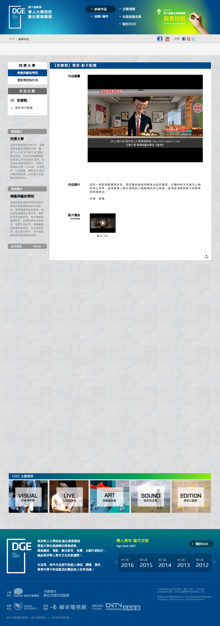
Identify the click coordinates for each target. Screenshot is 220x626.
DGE (12, 38)
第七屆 (183, 563)
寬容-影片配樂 (24, 107)
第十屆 (127, 563)
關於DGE (202, 544)
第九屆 (146, 563)
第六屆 (202, 563)
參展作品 (23, 39)
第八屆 (164, 563)
